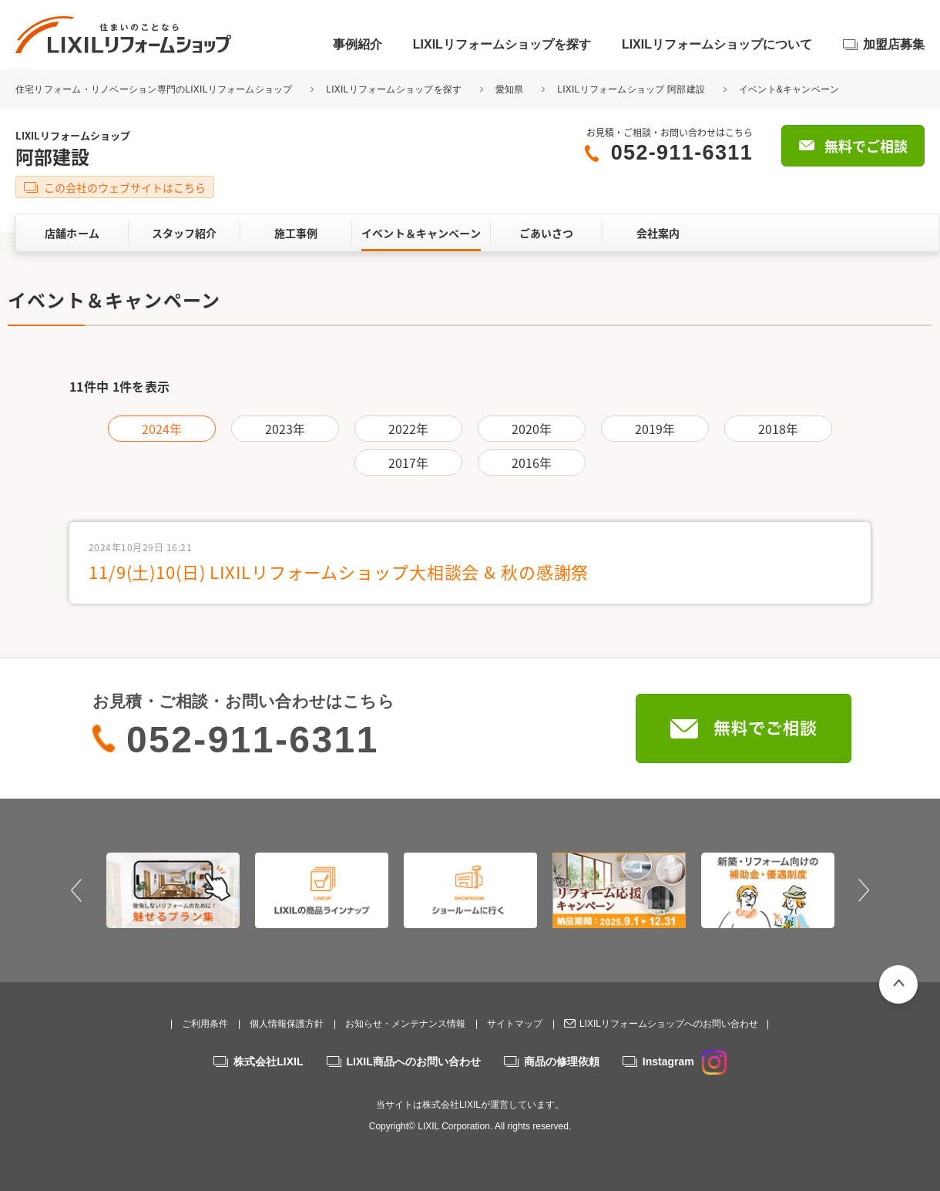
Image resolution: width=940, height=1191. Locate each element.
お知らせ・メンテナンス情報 (405, 1023)
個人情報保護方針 (287, 1023)
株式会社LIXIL (268, 1061)
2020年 (532, 428)
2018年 (778, 428)
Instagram (685, 1061)
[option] (173, 890)
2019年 (655, 428)
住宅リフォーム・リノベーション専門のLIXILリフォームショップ (155, 89)
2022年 (408, 428)
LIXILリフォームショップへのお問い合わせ (668, 1023)
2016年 (532, 462)
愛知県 (509, 89)
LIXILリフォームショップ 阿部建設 (631, 89)
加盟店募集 (894, 44)
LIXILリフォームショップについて (717, 44)
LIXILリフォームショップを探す (502, 44)
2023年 (285, 428)
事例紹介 (357, 44)
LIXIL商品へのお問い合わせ (414, 1061)
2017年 (408, 462)
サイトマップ (514, 1023)
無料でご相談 (866, 146)
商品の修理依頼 (561, 1061)
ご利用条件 (205, 1023)
